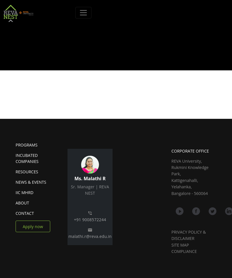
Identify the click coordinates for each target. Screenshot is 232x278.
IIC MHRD (24, 192)
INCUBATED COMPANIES (27, 158)
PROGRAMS (27, 145)
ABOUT (22, 203)
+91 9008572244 (90, 219)
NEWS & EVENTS (31, 182)
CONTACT (25, 213)
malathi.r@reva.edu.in (90, 236)
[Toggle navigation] (83, 12)
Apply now (33, 226)
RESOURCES (27, 171)
